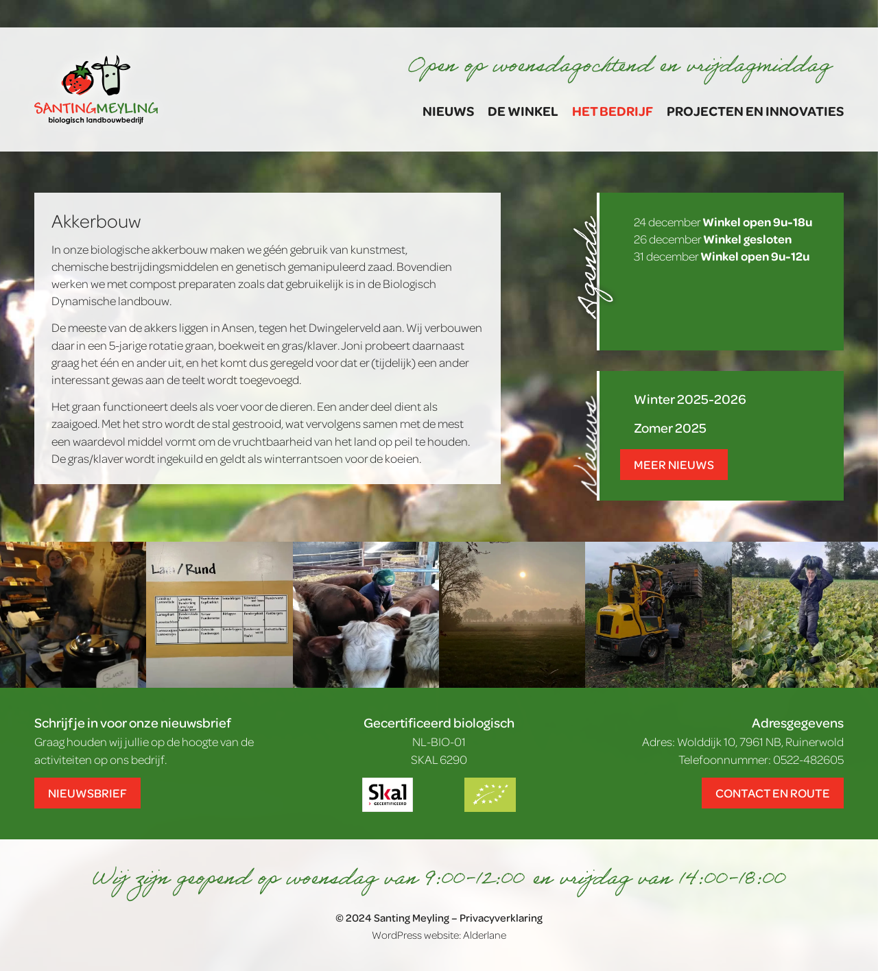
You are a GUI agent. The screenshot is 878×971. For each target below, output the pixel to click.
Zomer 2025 (670, 427)
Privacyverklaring (501, 917)
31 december (721, 255)
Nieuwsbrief (87, 792)
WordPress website (415, 935)
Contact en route (772, 792)
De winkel (523, 110)
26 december (713, 238)
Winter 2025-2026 (690, 398)
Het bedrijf (612, 110)
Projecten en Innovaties (755, 110)
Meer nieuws (674, 464)
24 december (723, 221)
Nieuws (448, 110)
